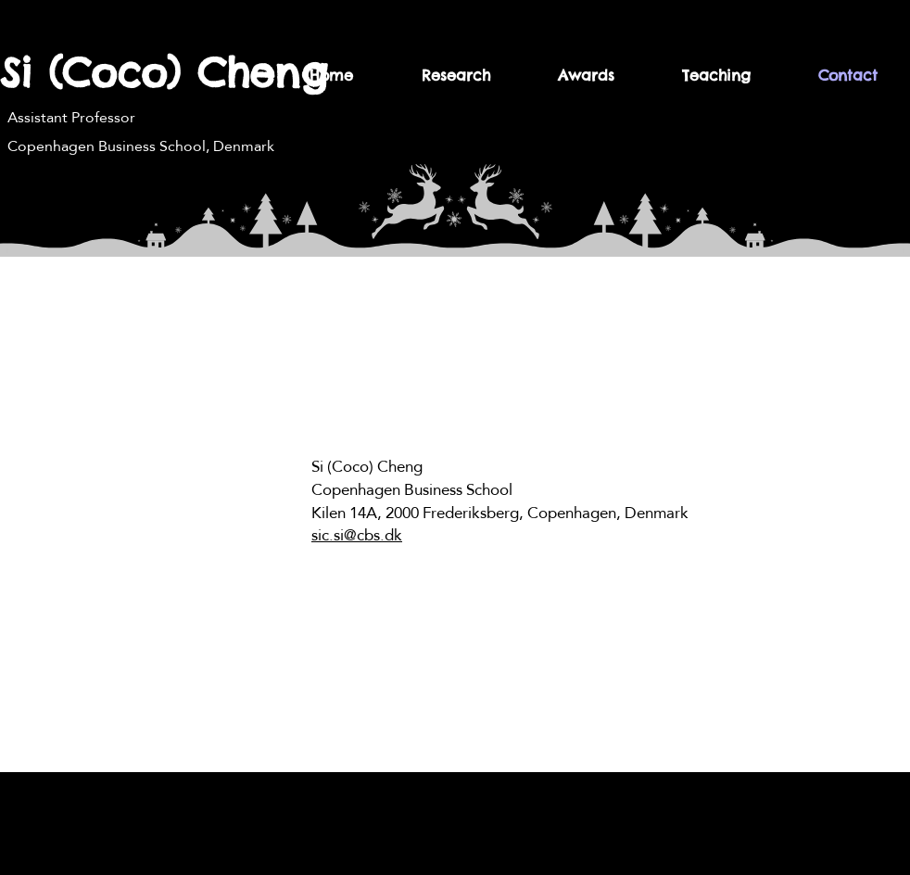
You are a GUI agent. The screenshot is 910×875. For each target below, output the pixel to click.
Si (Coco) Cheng (163, 72)
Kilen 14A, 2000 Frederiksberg (415, 513)
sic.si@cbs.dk (356, 535)
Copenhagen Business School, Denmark (140, 146)
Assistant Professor (71, 117)
